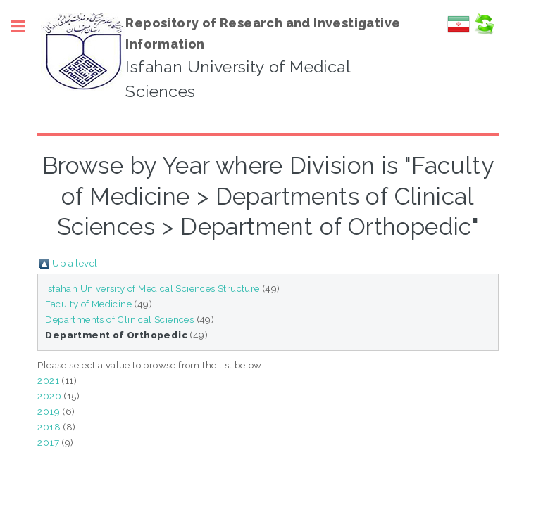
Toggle (25, 26)
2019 (48, 411)
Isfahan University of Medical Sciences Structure (152, 288)
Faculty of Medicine (88, 303)
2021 (48, 380)
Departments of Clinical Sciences (119, 319)
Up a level (74, 263)
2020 (49, 396)
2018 (49, 426)
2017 (48, 442)
